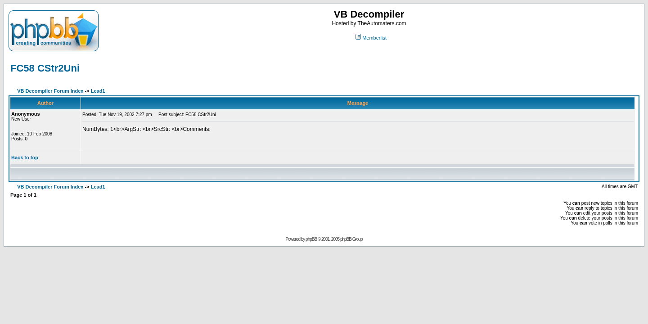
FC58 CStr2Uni (45, 68)
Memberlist (371, 37)
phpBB (311, 239)
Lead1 (98, 91)
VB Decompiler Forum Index (50, 91)
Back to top (24, 157)
